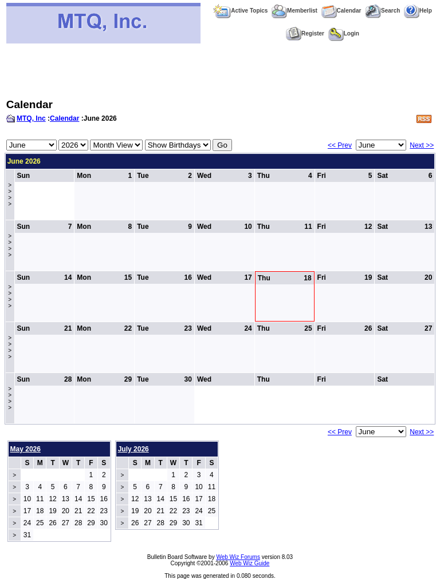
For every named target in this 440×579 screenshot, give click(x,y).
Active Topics (240, 10)
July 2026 (133, 449)
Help (418, 10)
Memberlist (294, 10)
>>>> (9, 194)
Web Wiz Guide (249, 563)
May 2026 (25, 449)
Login (343, 33)
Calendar (341, 10)
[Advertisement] (220, 71)
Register (305, 33)
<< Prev (340, 145)
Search (382, 10)
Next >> (422, 145)
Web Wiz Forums (238, 557)
